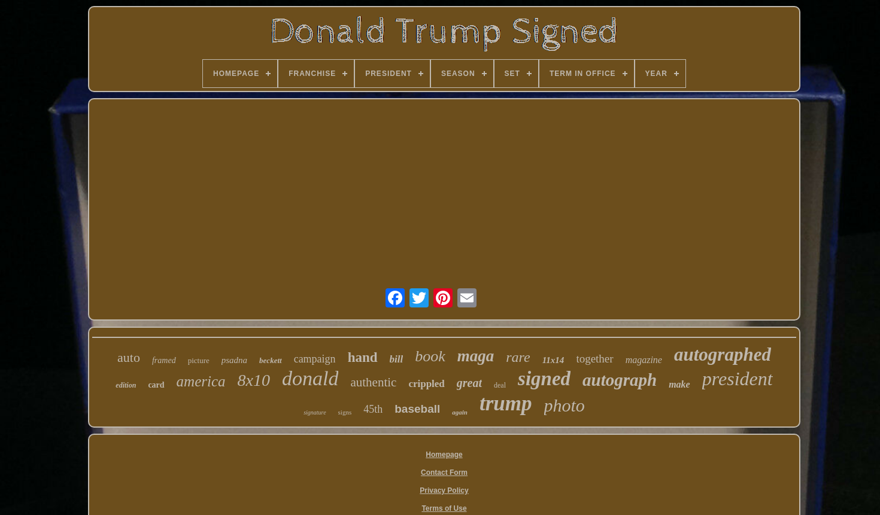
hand (363, 357)
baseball (417, 409)
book (430, 356)
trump (506, 403)
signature (315, 412)
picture (199, 360)
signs (345, 412)
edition (126, 385)
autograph (619, 379)
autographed (722, 354)
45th (373, 409)
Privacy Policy (444, 490)
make (679, 384)
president (737, 378)
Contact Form (444, 472)
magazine (644, 360)
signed (544, 378)
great (469, 382)
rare (518, 357)
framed (164, 360)
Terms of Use (443, 508)
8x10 (254, 380)
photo (564, 405)
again (460, 412)
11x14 (553, 360)
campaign (315, 359)
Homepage (444, 454)
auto (128, 357)
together (594, 358)
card (156, 384)
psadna (234, 360)
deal (500, 385)
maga (475, 356)
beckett (270, 360)
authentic (373, 382)
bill (396, 359)
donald (310, 378)
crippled (426, 383)
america (201, 381)
